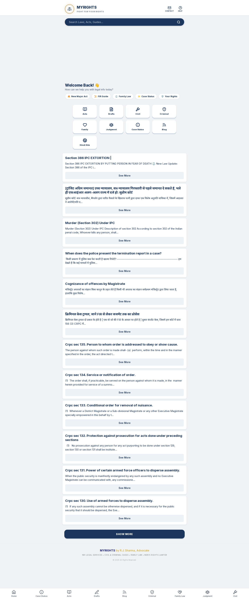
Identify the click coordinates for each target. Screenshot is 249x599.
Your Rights (169, 96)
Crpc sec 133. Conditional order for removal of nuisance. (109, 405)
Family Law (123, 96)
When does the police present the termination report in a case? (113, 253)
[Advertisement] (124, 52)
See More (125, 175)
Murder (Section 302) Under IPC (90, 223)
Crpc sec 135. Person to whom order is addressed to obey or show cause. (121, 344)
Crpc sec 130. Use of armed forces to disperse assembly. (109, 501)
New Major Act (77, 96)
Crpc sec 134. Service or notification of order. (100, 375)
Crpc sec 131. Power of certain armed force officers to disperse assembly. (122, 470)
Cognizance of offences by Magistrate (95, 284)
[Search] (178, 22)
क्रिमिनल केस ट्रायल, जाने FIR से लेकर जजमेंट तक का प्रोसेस (102, 314)
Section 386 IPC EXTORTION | (88, 158)
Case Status (146, 96)
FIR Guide (101, 96)
